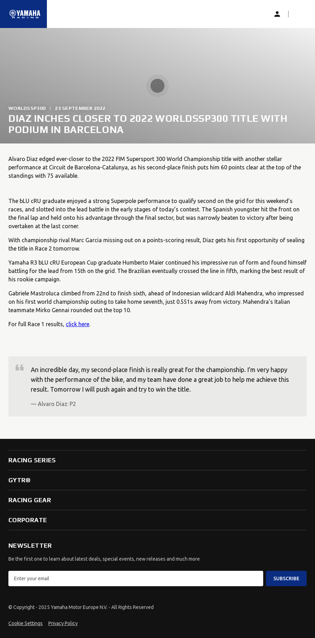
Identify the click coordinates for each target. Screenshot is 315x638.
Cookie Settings (25, 623)
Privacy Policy (63, 623)
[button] (300, 14)
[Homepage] (24, 14)
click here (77, 324)
